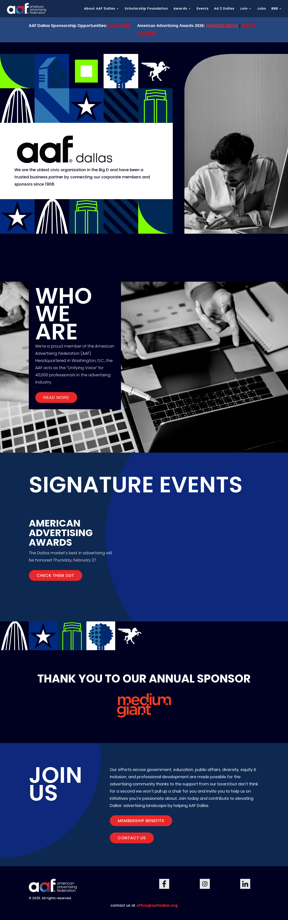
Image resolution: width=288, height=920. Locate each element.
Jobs (261, 9)
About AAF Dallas (99, 9)
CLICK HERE (119, 25)
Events (203, 9)
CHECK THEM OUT (55, 575)
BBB (274, 9)
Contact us (132, 838)
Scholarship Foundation (146, 9)
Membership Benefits (141, 821)
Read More (56, 397)
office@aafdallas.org (157, 905)
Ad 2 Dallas (224, 9)
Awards (180, 9)
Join (244, 9)
